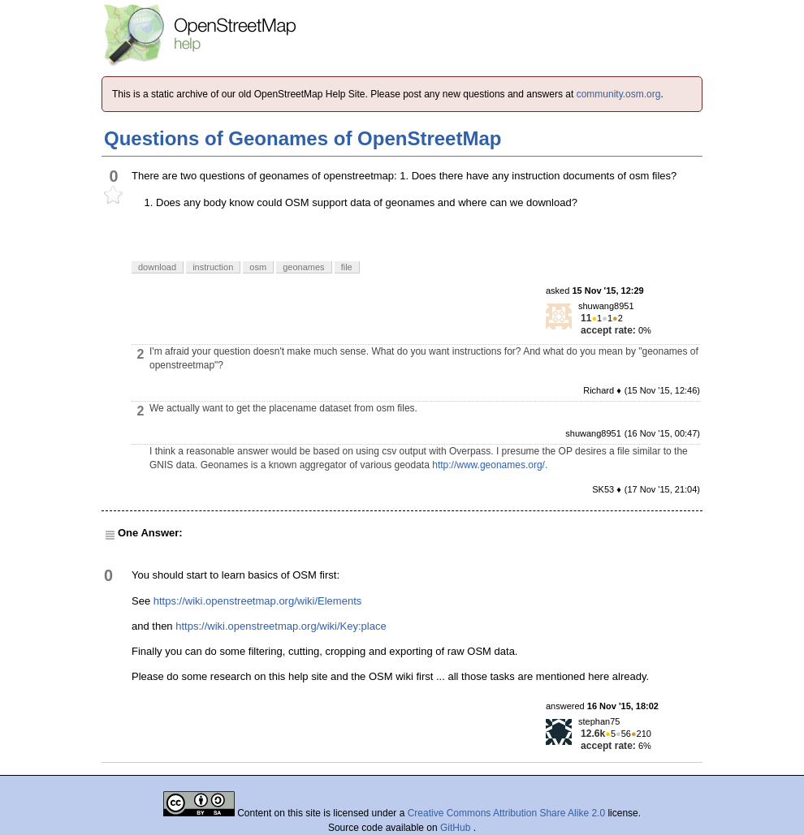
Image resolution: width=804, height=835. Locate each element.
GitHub (456, 827)
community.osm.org (619, 94)
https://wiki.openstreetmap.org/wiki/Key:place (280, 626)
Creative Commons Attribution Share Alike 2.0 (506, 813)
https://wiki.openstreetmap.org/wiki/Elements (257, 601)
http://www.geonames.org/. (489, 465)
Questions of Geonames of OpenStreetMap (302, 138)
